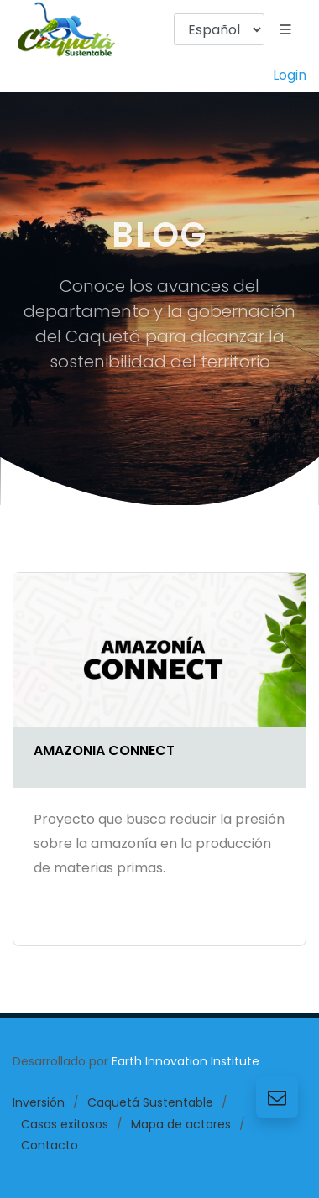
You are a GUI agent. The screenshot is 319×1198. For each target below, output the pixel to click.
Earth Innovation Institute (185, 1061)
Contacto (49, 1145)
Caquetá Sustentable (150, 1102)
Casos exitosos (64, 1124)
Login (289, 75)
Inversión (39, 1102)
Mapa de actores (181, 1124)
